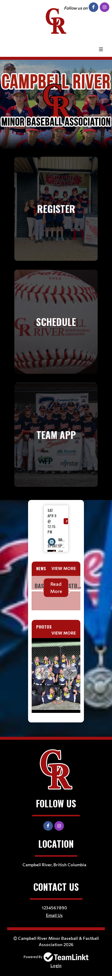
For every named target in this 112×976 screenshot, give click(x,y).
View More (63, 568)
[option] (56, 528)
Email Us (54, 915)
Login (56, 965)
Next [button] (69, 672)
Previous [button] (42, 672)
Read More (56, 587)
